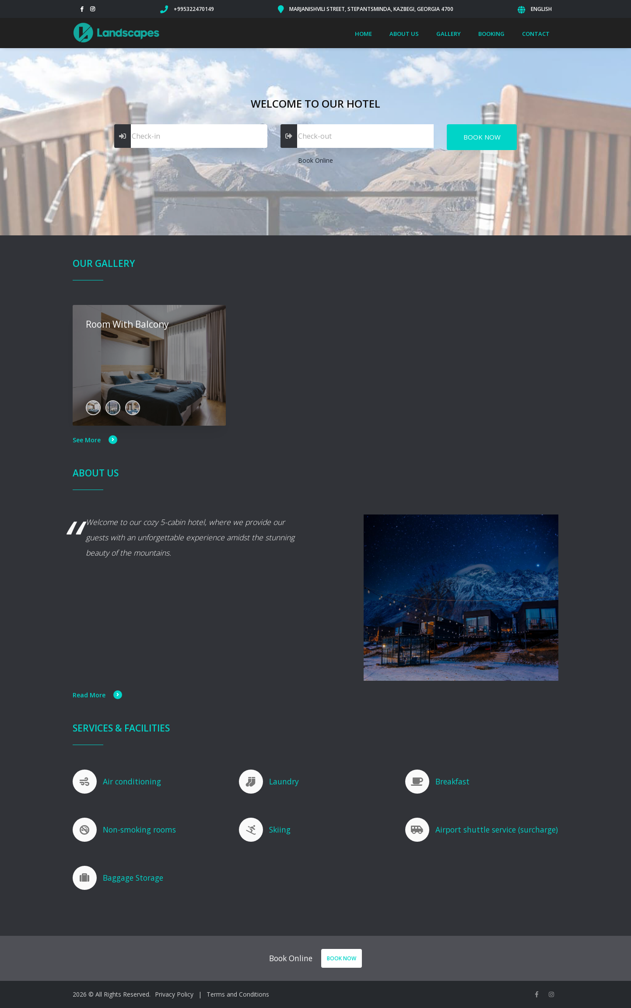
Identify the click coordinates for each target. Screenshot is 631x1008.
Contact (536, 34)
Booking (491, 34)
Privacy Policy (174, 994)
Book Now (482, 137)
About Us (404, 34)
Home (363, 34)
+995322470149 (194, 9)
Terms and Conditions (238, 994)
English (541, 9)
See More (95, 440)
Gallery (448, 34)
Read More (97, 695)
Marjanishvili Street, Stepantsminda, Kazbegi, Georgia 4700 (371, 9)
